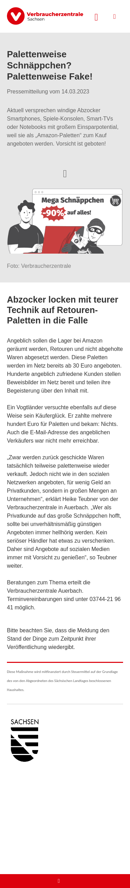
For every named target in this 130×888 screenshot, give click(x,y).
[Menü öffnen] (114, 16)
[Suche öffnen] (96, 16)
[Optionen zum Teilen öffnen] (65, 173)
